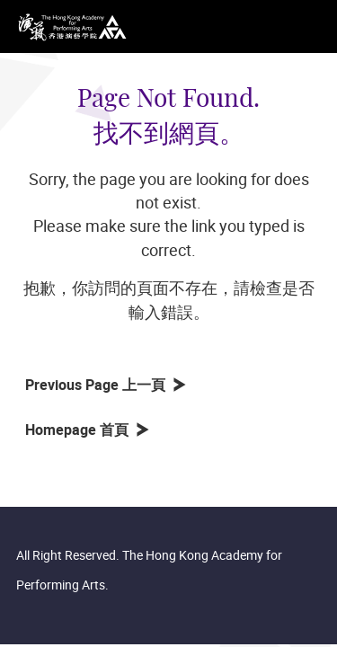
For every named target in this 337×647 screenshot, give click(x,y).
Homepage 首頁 (80, 429)
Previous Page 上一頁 (99, 384)
